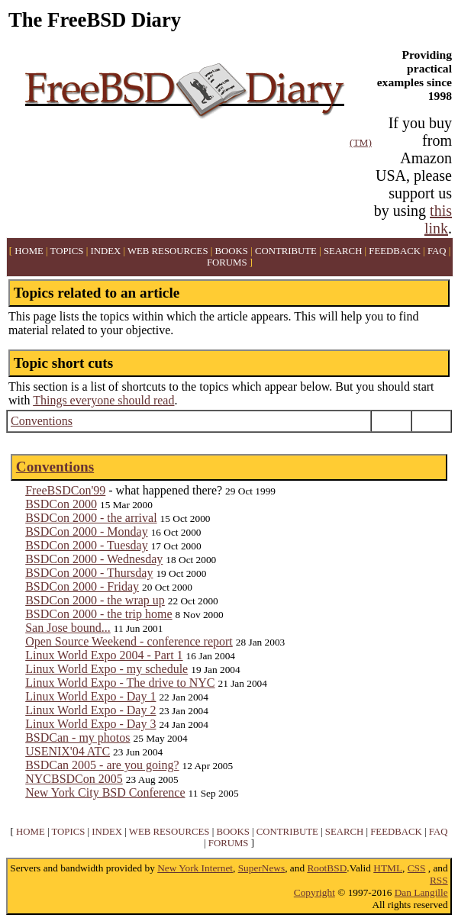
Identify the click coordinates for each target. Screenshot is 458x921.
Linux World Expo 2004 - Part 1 (103, 655)
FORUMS (227, 262)
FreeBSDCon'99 (65, 490)
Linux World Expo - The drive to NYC (119, 682)
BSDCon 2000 (61, 504)
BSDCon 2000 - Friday (82, 586)
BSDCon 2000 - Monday (86, 531)
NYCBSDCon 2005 (74, 778)
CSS (417, 868)
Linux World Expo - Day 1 (90, 696)
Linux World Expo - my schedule (106, 668)
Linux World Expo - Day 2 (90, 710)
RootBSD (327, 868)
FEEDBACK (395, 251)
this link (438, 219)
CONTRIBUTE (286, 251)
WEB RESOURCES (167, 251)
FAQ (437, 251)
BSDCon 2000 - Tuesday (86, 545)
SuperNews (261, 868)
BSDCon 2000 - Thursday (89, 572)
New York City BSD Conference (105, 792)
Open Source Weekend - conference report (129, 641)
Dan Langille (421, 892)
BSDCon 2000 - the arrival (90, 517)
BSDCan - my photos (77, 737)
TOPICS (67, 251)
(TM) (361, 142)
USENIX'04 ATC (67, 751)
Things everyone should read (103, 400)
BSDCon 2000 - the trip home (98, 613)
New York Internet (195, 868)
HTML (387, 868)
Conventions (42, 420)
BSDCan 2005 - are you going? (102, 764)
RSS (439, 880)
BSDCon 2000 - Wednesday (94, 558)
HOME (29, 251)
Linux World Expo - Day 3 (90, 723)
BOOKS (231, 251)
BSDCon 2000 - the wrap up (95, 600)
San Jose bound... (68, 627)
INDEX (105, 251)
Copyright (314, 892)
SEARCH (343, 251)
